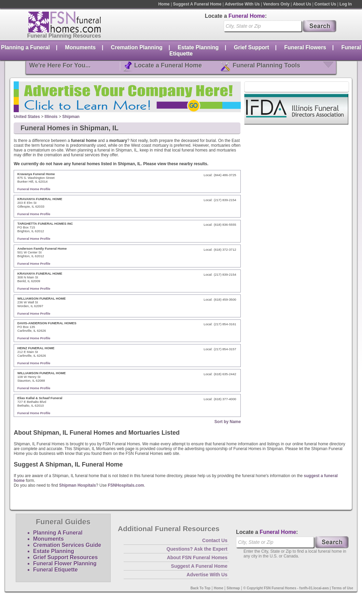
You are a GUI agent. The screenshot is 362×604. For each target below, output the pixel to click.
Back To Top (201, 588)
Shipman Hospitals (77, 485)
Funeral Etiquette (55, 570)
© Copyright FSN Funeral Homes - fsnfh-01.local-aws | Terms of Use (298, 588)
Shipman (71, 116)
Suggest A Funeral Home (197, 4)
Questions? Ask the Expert (197, 549)
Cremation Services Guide (67, 545)
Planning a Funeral (25, 47)
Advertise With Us (242, 4)
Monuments (80, 47)
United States (27, 116)
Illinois (51, 116)
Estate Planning (198, 47)
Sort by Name (227, 421)
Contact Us (325, 4)
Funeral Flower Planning (65, 563)
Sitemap (233, 588)
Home (163, 4)
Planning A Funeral (58, 533)
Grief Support (251, 47)
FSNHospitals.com (126, 485)
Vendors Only (276, 4)
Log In (345, 4)
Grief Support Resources (65, 557)
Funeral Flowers (305, 47)
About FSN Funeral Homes (197, 557)
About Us (302, 4)
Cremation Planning (137, 47)
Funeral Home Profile (34, 189)
